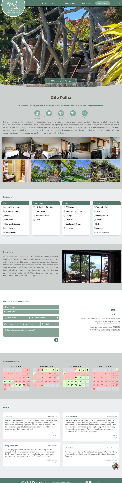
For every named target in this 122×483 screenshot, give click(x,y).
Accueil (44, 3)
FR (118, 3)
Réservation (102, 3)
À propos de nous (69, 3)
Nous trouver (86, 3)
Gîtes (54, 3)
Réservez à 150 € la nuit (61, 86)
